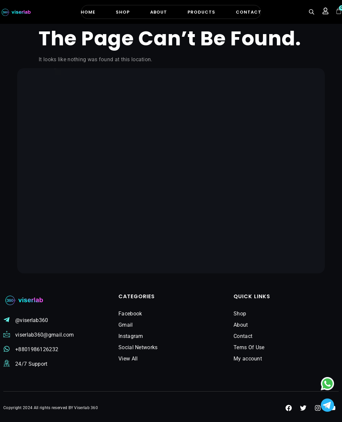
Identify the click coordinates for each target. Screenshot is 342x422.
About (158, 12)
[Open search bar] (312, 12)
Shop (123, 12)
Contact (248, 12)
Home (88, 12)
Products (201, 12)
